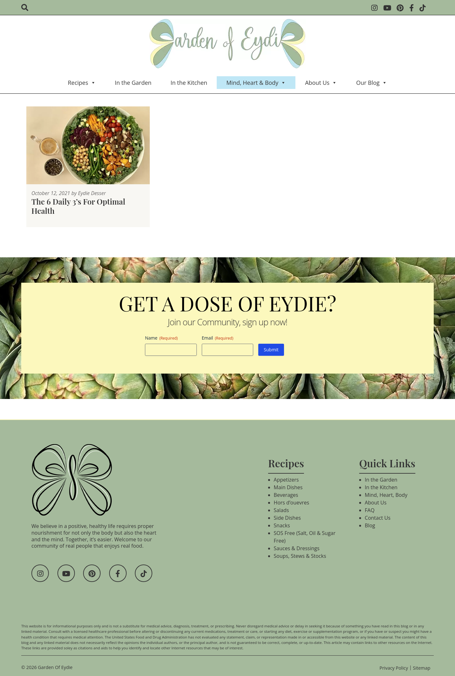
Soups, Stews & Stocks (300, 555)
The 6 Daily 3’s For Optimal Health (78, 206)
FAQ (370, 510)
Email (218, 338)
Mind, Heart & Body (256, 82)
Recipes (82, 82)
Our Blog (371, 82)
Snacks (282, 525)
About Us (321, 82)
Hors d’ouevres (291, 502)
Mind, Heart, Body (386, 494)
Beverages (286, 494)
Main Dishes (288, 487)
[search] (26, 8)
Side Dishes (287, 517)
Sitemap (421, 668)
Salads (281, 510)
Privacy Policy (393, 668)
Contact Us (378, 517)
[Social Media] (376, 8)
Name (161, 338)
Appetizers (286, 479)
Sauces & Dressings (297, 548)
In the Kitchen (188, 82)
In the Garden (133, 82)
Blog (370, 525)
